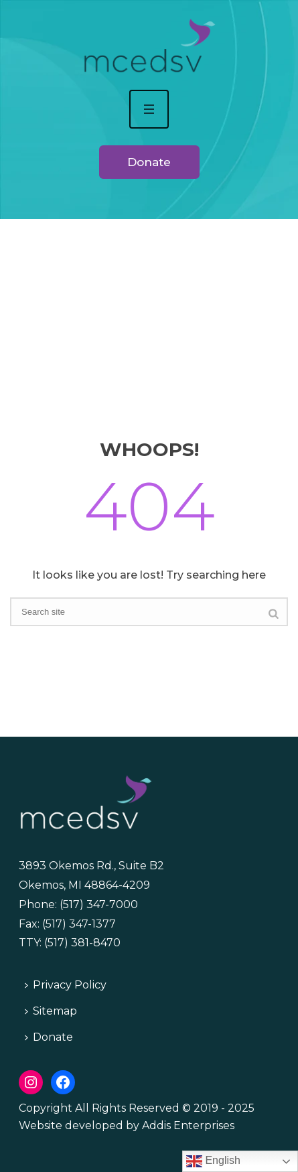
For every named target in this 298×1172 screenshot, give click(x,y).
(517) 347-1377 (79, 924)
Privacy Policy (65, 984)
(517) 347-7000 (99, 904)
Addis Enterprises (188, 1125)
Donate (49, 1037)
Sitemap (51, 1011)
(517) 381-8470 (82, 942)
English (213, 1161)
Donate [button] (149, 162)
